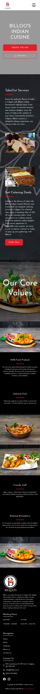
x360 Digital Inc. (29, 689)
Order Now (14, 242)
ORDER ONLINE (20, 48)
